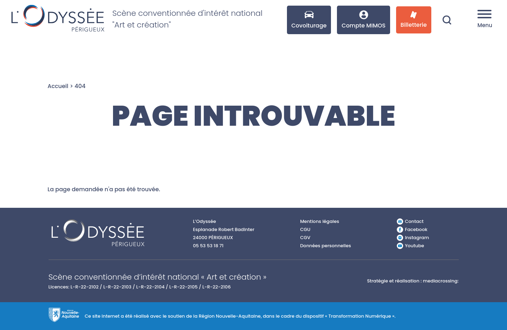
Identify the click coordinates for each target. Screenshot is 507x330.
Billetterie (414, 20)
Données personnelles (325, 245)
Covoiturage (308, 20)
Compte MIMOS (364, 20)
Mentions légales (319, 221)
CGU (305, 229)
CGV (305, 237)
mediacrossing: (440, 281)
